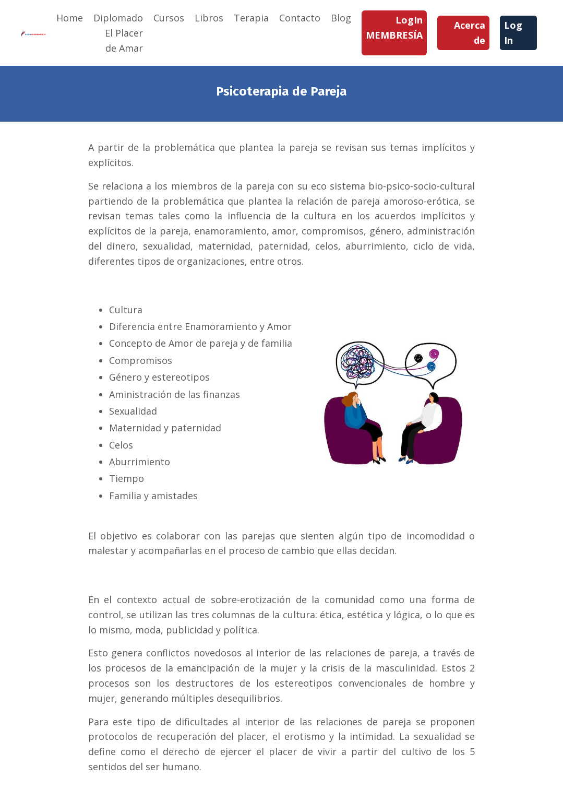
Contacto (299, 17)
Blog (341, 17)
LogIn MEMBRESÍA (394, 27)
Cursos (168, 17)
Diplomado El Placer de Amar (118, 32)
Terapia (251, 17)
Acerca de (469, 32)
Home (69, 17)
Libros (209, 17)
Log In (513, 32)
